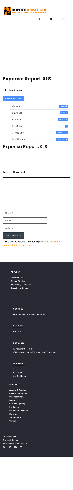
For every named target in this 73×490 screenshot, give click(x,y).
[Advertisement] (36, 45)
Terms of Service (10, 440)
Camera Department (18, 393)
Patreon (17, 331)
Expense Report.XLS (13, 98)
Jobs (15, 369)
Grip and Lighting (17, 404)
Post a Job (17, 373)
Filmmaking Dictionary (21, 284)
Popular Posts (17, 278)
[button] (51, 19)
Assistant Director (17, 390)
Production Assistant (18, 410)
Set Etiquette (15, 417)
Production (14, 407)
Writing (12, 421)
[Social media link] (4, 447)
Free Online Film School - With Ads (29, 314)
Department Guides (19, 288)
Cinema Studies (18, 281)
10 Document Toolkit (22, 349)
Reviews (13, 414)
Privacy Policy (9, 437)
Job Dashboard (19, 376)
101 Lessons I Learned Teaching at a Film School (35, 352)
